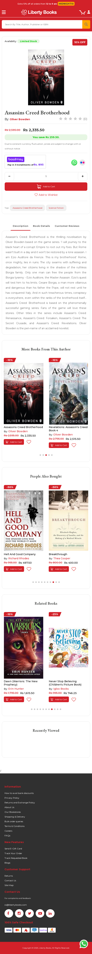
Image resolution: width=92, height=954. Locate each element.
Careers (8, 830)
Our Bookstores (13, 812)
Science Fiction (56, 208)
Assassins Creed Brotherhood (27, 208)
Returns (9, 875)
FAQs (7, 835)
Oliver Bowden (20, 119)
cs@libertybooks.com (16, 904)
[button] (40, 455)
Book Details (41, 225)
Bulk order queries (14, 821)
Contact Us (10, 880)
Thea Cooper (61, 558)
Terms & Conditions (14, 826)
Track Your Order (13, 853)
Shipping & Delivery (15, 816)
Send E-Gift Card (13, 848)
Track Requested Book (16, 858)
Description (20, 225)
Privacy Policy (12, 797)
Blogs (7, 862)
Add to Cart (46, 186)
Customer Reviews (67, 225)
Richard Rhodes (18, 558)
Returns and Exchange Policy (20, 802)
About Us (9, 807)
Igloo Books (61, 688)
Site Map (9, 885)
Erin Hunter (16, 688)
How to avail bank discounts (19, 793)
